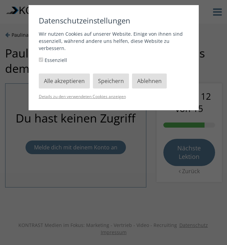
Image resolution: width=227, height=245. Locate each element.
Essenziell (53, 60)
